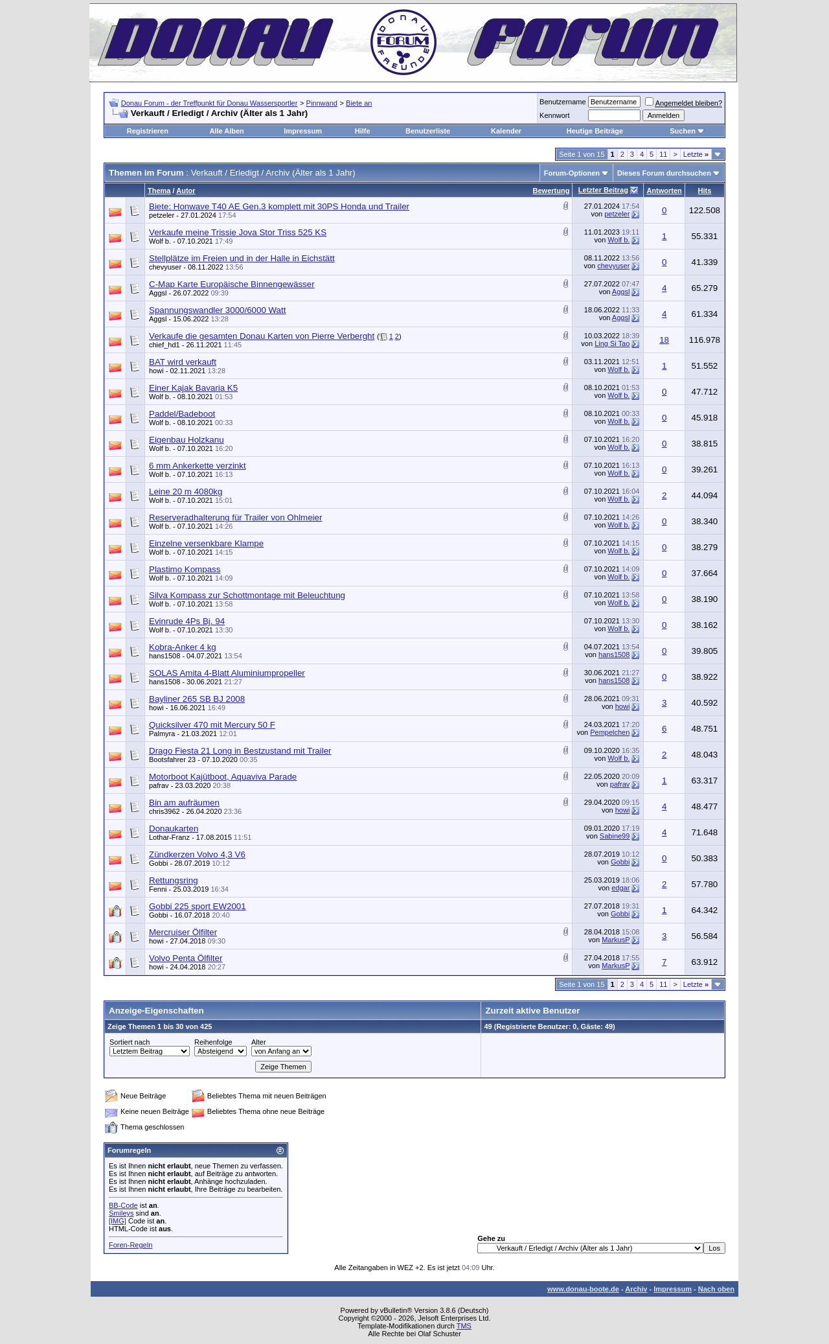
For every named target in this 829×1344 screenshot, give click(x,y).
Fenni (158, 889)
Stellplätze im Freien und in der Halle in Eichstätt (242, 258)
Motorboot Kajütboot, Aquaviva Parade (223, 777)
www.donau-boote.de (583, 1289)
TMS (464, 1326)
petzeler (161, 215)
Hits (705, 190)
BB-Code (123, 1205)
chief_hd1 (164, 345)
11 (663, 154)
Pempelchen (610, 732)
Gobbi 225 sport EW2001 (197, 906)
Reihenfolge (213, 1042)
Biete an (359, 103)
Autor (185, 190)
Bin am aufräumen (184, 802)
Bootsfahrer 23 (172, 759)
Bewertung (551, 190)
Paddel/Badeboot (182, 414)
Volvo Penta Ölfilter (185, 958)
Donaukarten (173, 828)
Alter (258, 1042)
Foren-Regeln (130, 1245)
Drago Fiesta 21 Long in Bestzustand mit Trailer (240, 751)
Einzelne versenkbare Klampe (206, 543)
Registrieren (147, 131)
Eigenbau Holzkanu (186, 440)
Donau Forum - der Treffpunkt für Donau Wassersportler (209, 103)
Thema (159, 190)
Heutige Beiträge (595, 131)
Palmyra (162, 733)
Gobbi (158, 863)
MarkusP (616, 940)
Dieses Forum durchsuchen (664, 173)
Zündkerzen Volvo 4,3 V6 (197, 854)
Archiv (636, 1289)
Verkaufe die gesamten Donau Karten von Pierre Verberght (261, 336)
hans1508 (164, 656)
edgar (620, 888)
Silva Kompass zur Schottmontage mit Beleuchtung (247, 595)
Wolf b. (160, 241)
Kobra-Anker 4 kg (182, 647)
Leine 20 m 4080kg (185, 491)
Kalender (506, 131)
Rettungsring (173, 880)
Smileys (121, 1213)
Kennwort (554, 115)
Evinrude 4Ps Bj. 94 (187, 621)
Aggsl (158, 293)
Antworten (663, 190)
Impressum (303, 131)
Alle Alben (226, 131)
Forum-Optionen (572, 173)
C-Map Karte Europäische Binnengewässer (232, 284)
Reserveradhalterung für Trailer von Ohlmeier (235, 517)
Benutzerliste (427, 131)
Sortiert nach (129, 1042)
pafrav (159, 785)
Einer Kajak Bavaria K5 (193, 388)
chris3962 (164, 811)
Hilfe (362, 131)
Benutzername (562, 102)
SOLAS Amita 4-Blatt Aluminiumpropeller (227, 673)
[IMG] (117, 1221)
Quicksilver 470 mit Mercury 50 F (212, 725)
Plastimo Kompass (184, 569)
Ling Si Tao (612, 343)
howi (156, 371)
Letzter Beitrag (603, 190)
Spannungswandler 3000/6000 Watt (217, 310)
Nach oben (716, 1289)
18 (664, 340)
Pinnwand (321, 103)
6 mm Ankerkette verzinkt (197, 465)
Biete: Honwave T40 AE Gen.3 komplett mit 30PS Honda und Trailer (279, 206)
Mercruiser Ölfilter (183, 932)
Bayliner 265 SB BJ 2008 (197, 699)
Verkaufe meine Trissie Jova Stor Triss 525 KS (237, 232)
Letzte (696, 154)
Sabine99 (615, 836)
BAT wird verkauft (182, 362)
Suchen (683, 131)
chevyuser (165, 267)
